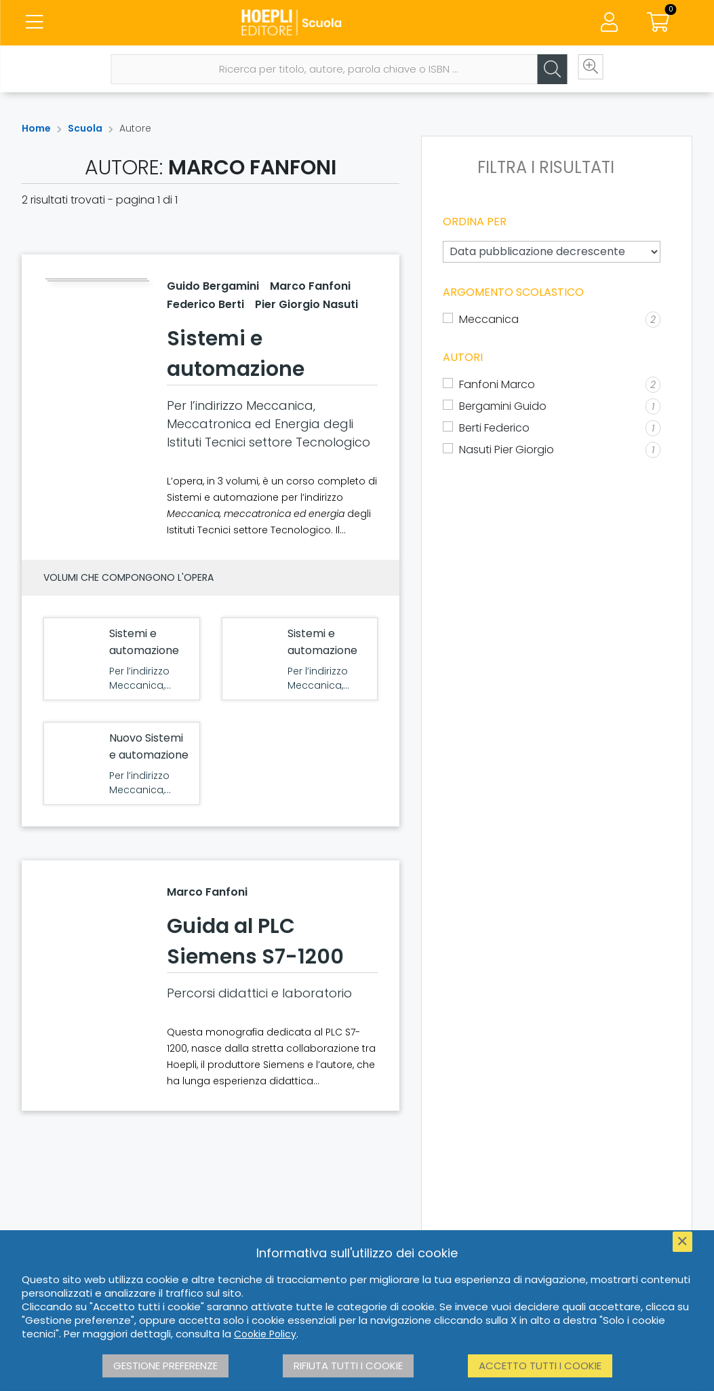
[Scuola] (357, 27)
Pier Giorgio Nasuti (306, 304)
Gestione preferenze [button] (165, 1365)
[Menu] (34, 27)
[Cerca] (536, 79)
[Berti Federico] (551, 428)
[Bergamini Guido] (551, 406)
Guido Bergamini (213, 286)
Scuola (85, 128)
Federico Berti (205, 304)
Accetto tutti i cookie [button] (540, 1365)
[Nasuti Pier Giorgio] (551, 450)
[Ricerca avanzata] (577, 79)
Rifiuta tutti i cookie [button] (348, 1365)
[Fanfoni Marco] (551, 385)
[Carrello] (658, 27)
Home (36, 128)
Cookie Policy (265, 1334)
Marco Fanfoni (310, 286)
